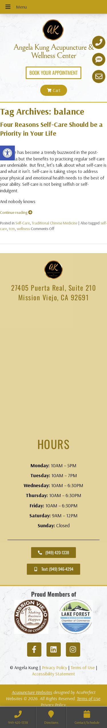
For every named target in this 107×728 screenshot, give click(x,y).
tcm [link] (12, 228)
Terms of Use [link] (83, 667)
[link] (7, 153)
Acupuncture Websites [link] (32, 692)
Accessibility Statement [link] (53, 674)
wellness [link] (23, 228)
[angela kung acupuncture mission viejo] (53, 369)
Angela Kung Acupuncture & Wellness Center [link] (53, 51)
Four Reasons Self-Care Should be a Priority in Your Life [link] (51, 128)
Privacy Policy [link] (54, 667)
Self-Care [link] (22, 223)
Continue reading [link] (16, 212)
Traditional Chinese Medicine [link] (54, 223)
